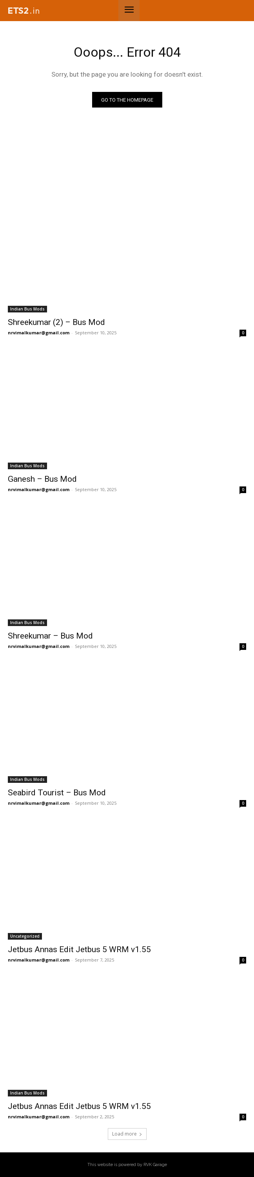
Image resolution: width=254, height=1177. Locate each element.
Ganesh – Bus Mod (42, 479)
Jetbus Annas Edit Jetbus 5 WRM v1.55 (79, 949)
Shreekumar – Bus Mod (50, 636)
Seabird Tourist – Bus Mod (57, 792)
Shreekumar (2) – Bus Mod (56, 322)
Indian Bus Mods (27, 309)
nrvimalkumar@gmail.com (38, 333)
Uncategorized (25, 936)
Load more (127, 1133)
